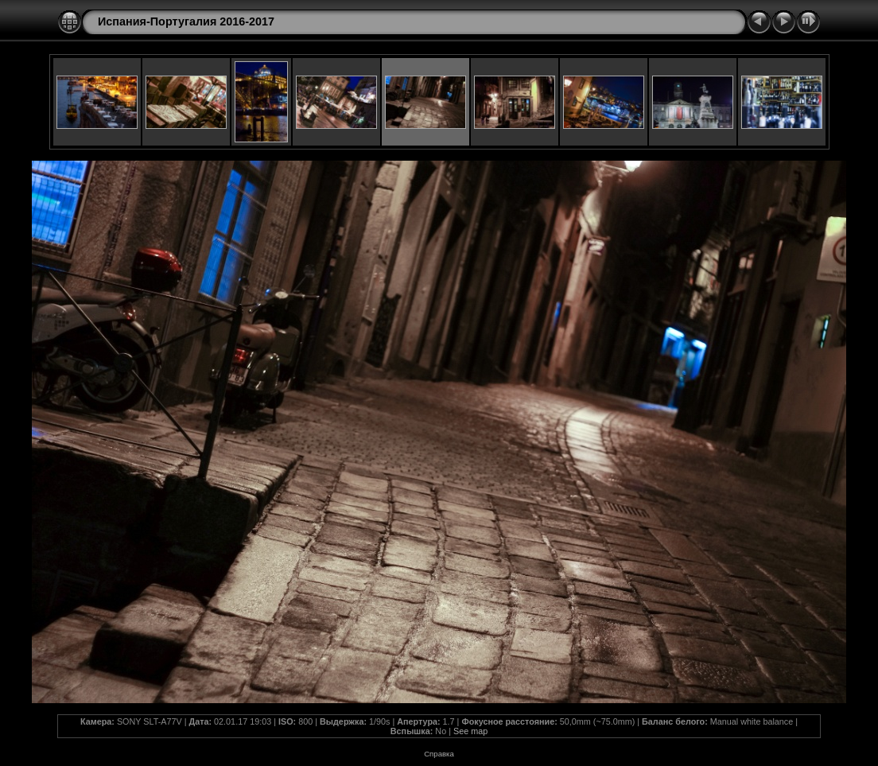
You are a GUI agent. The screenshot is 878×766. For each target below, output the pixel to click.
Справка (439, 753)
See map (470, 731)
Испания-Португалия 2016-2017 (186, 21)
